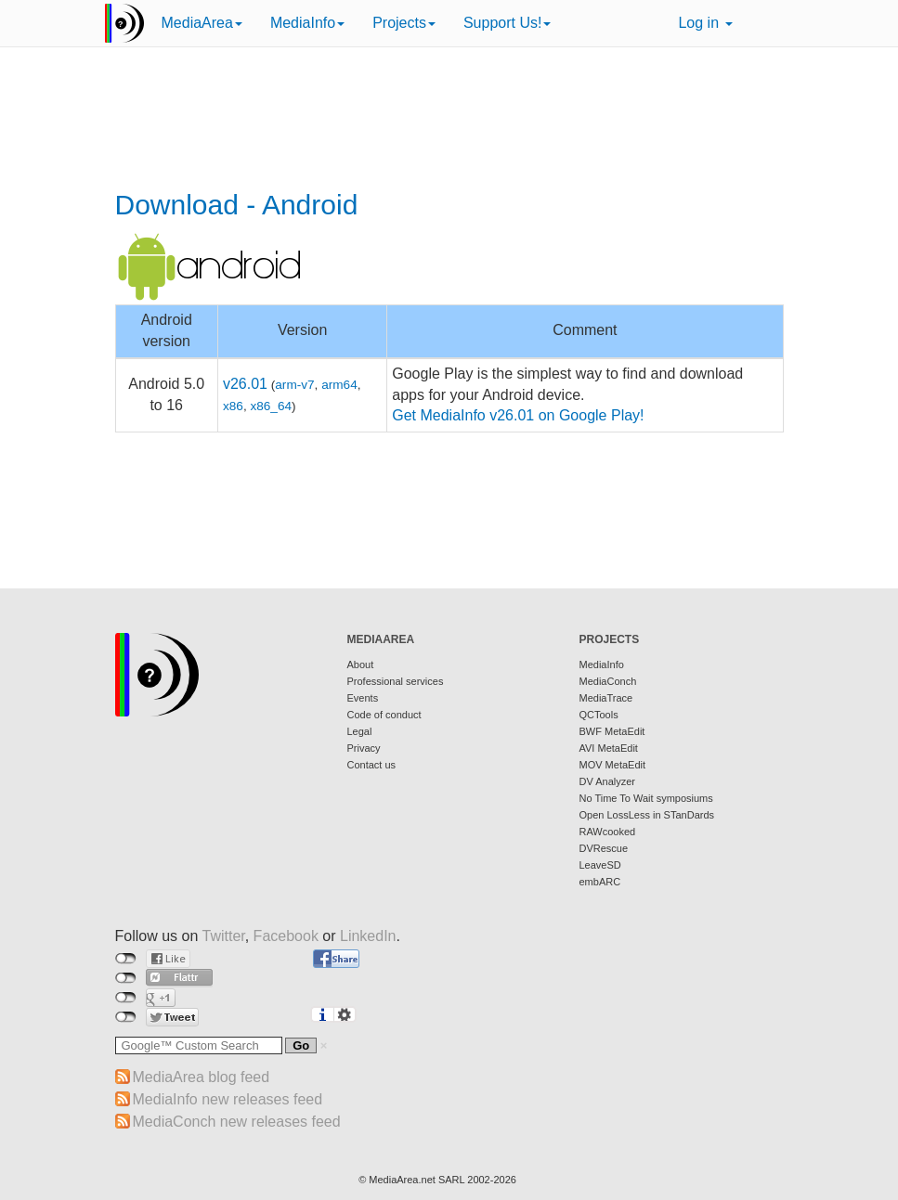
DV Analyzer (607, 781)
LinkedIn (368, 936)
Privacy (364, 748)
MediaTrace (606, 697)
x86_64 (271, 406)
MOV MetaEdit (612, 764)
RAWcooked (607, 831)
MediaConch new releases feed (237, 1121)
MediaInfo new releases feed (228, 1099)
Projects (404, 23)
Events (363, 697)
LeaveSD (600, 865)
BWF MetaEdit (612, 731)
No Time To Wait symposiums (646, 798)
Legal (359, 731)
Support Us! (507, 23)
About (360, 664)
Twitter (223, 936)
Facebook (286, 936)
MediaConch (608, 681)
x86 (233, 406)
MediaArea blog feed (201, 1077)
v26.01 (245, 384)
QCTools (598, 714)
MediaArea (202, 23)
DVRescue (604, 848)
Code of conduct (384, 714)
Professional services (395, 681)
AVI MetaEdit (608, 748)
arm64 (339, 385)
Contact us (372, 764)
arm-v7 (294, 385)
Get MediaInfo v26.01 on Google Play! (518, 415)
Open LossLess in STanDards (647, 814)
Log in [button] (705, 23)
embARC (600, 881)
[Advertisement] (449, 120)
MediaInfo (307, 23)
